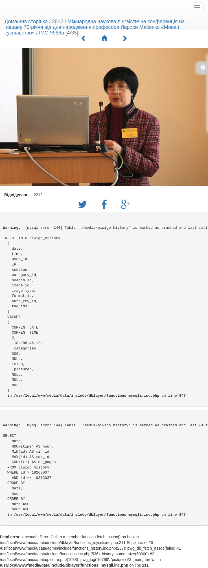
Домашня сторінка (26, 21)
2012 (57, 21)
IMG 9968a (51, 33)
